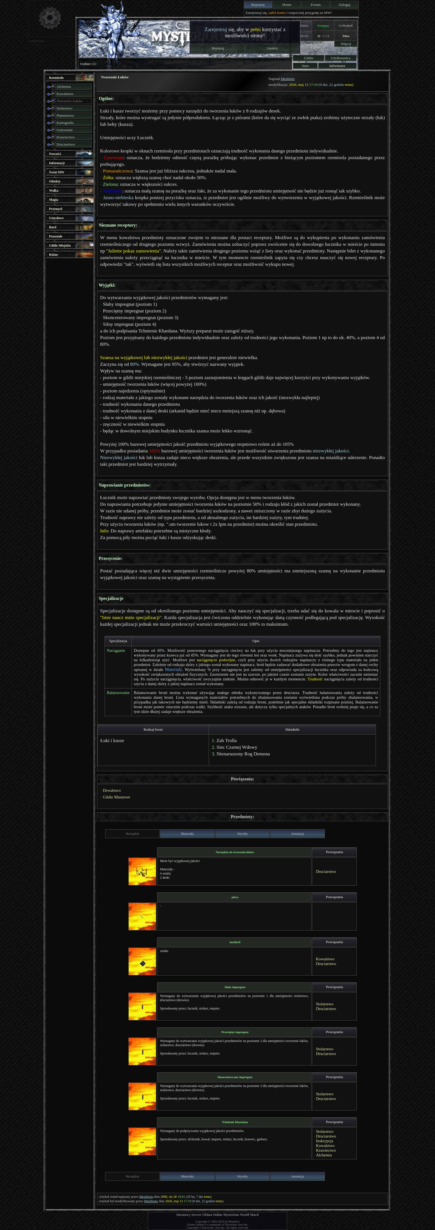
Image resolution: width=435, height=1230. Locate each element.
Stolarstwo (64, 108)
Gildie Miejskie (60, 245)
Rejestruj (258, 4)
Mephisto (288, 79)
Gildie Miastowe (116, 797)
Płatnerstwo (65, 115)
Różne (53, 255)
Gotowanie (65, 130)
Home (287, 4)
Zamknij (272, 48)
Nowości (55, 154)
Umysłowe (56, 218)
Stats (305, 66)
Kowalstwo (65, 94)
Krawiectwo (66, 137)
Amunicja (297, 834)
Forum (316, 4)
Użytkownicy (341, 58)
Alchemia (64, 86)
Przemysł (55, 209)
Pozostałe (55, 236)
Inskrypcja (324, 1141)
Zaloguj (344, 4)
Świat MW (56, 172)
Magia (53, 200)
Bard (52, 227)
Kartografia (65, 123)
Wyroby (242, 834)
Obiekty (54, 181)
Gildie (308, 58)
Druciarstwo (66, 144)
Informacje (57, 163)
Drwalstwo (112, 790)
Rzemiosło (56, 78)
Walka (53, 190)
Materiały (173, 669)
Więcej (346, 44)
